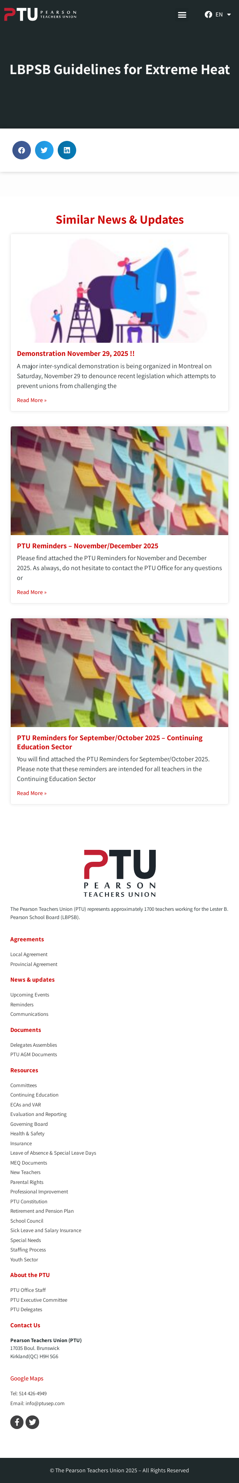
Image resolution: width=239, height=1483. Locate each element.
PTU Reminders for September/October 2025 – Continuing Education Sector (110, 742)
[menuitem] (223, 14)
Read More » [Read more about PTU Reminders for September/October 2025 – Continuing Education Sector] (32, 793)
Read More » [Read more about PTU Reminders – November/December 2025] (32, 592)
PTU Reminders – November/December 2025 (87, 545)
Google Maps (26, 1378)
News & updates (32, 979)
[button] (182, 14)
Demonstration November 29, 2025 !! (76, 353)
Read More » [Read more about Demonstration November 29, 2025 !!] (32, 400)
